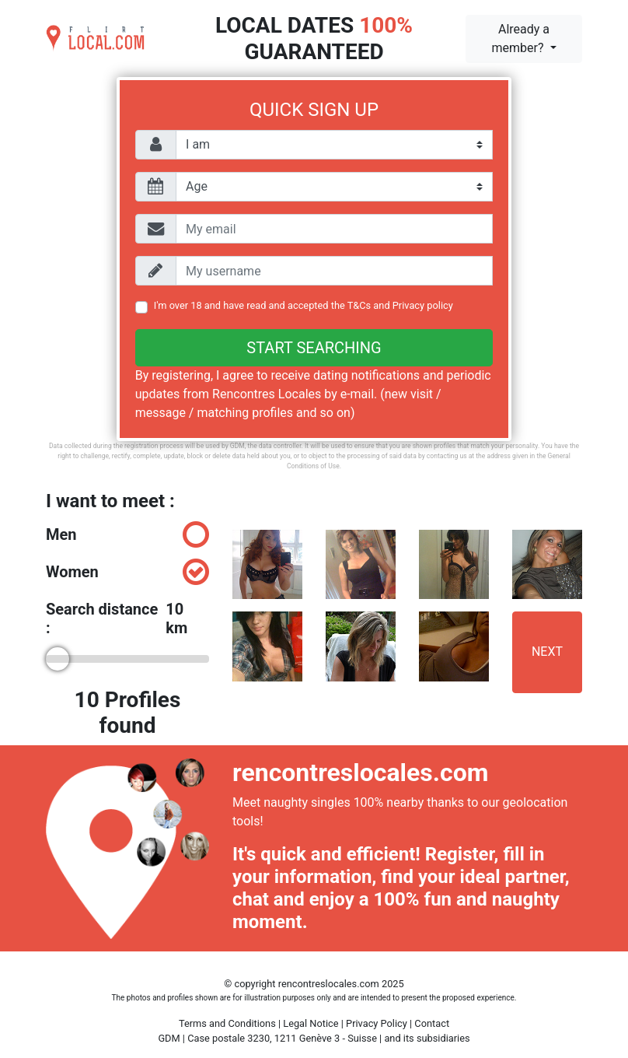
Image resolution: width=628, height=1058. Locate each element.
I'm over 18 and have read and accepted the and (303, 305)
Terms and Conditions (227, 1023)
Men (127, 534)
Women (127, 571)
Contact (431, 1023)
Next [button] (547, 651)
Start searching (313, 347)
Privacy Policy (376, 1023)
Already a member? (520, 38)
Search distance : (127, 618)
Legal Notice (310, 1023)
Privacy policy (422, 305)
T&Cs (359, 305)
